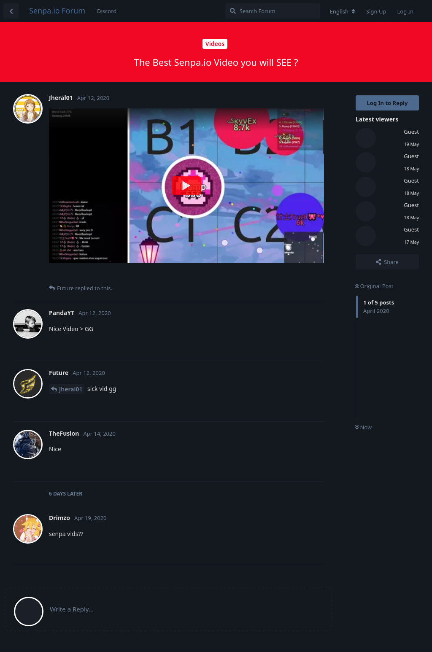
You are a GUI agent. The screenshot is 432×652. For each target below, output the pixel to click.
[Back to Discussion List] (11, 11)
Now (363, 427)
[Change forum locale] (342, 11)
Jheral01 (70, 389)
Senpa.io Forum (57, 10)
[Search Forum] (272, 11)
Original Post (374, 286)
